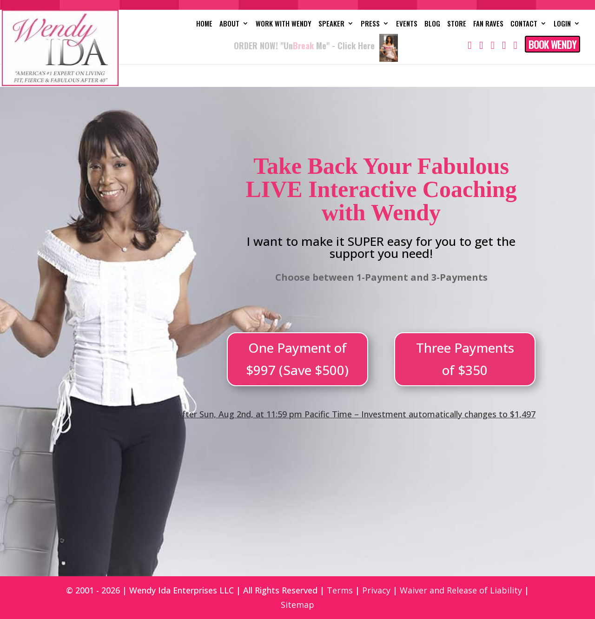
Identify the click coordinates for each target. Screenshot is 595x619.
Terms (340, 590)
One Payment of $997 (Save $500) (297, 359)
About (229, 24)
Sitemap (297, 604)
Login (562, 24)
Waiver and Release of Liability (461, 590)
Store (456, 24)
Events (406, 24)
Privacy (376, 590)
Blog (432, 24)
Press (370, 24)
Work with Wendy (283, 24)
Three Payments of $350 (465, 359)
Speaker (331, 24)
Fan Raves (488, 24)
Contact (523, 24)
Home (204, 24)
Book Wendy (552, 44)
